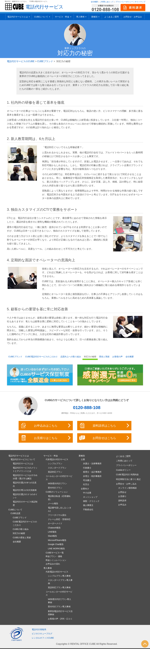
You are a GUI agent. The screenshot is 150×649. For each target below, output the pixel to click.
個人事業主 (88, 505)
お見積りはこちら (46, 438)
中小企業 (87, 493)
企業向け (85, 488)
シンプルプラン (55, 463)
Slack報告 (52, 536)
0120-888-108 (86, 407)
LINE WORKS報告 (56, 548)
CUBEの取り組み (21, 529)
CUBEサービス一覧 (55, 552)
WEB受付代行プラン (57, 483)
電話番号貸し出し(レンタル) (59, 509)
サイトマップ (140, 2)
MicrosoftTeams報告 (57, 540)
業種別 (95, 17)
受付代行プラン (55, 488)
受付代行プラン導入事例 (59, 606)
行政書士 (87, 468)
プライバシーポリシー (124, 2)
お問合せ (122, 492)
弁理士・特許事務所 (92, 476)
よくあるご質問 (111, 17)
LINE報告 (52, 532)
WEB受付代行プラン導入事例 (59, 601)
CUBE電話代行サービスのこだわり (41, 356)
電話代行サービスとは (18, 17)
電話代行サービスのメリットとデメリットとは (25, 469)
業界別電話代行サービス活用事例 (60, 613)
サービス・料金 (63, 17)
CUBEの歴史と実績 (22, 537)
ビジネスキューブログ (42, 633)
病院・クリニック (91, 501)
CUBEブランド (45, 61)
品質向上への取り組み (70, 356)
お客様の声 (117, 356)
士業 (83, 459)
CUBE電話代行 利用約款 (127, 474)
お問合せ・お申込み (132, 17)
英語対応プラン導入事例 (59, 587)
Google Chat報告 (56, 544)
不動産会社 (88, 509)
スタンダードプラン (57, 468)
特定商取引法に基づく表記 (128, 479)
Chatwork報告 (54, 528)
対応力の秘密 (90, 356)
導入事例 (81, 17)
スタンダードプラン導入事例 (60, 582)
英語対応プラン (55, 472)
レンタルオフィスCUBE (43, 638)
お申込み (122, 504)
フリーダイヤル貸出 (57, 515)
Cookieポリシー (123, 470)
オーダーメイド (55, 523)
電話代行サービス (44, 7)
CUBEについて (42, 17)
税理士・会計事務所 (92, 472)
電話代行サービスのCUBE (20, 61)
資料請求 (122, 500)
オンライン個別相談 (127, 488)
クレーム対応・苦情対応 (59, 519)
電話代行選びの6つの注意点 (24, 484)
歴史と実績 (104, 356)
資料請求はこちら (104, 425)
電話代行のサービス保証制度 (25, 503)
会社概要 (94, 2)
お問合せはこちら (104, 438)
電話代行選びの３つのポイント (25, 496)
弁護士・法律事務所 (92, 463)
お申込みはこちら (46, 425)
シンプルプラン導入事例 (59, 576)
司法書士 (87, 480)
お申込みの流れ (53, 564)
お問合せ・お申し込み (126, 484)
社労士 (86, 484)
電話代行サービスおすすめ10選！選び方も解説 (25, 477)
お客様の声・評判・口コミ (60, 619)
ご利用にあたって (107, 2)
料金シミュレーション (56, 560)
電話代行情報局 (39, 629)
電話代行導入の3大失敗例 (24, 490)
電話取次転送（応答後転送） (59, 498)
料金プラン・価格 (54, 556)
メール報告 (53, 503)
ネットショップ (90, 497)
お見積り (122, 496)
